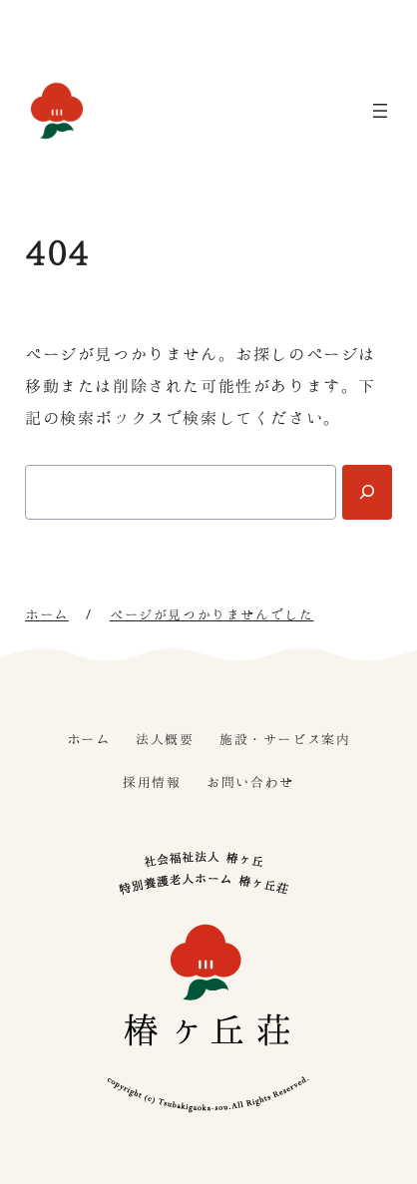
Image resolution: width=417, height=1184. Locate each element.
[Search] (367, 492)
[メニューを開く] (380, 111)
